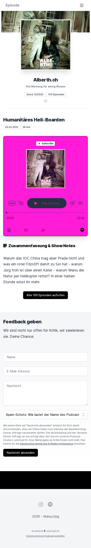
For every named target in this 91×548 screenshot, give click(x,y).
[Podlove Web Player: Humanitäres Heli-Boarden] (45, 186)
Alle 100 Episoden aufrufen (45, 295)
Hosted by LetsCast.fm (45, 531)
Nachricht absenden (20, 452)
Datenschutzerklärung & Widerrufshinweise (46, 443)
